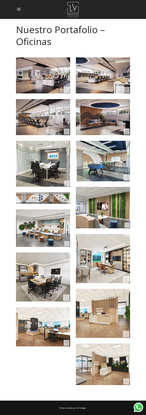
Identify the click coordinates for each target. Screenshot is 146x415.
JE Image (81, 407)
